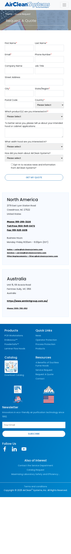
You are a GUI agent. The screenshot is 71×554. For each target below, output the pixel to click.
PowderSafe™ (12, 344)
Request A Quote (45, 374)
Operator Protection (46, 339)
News (38, 335)
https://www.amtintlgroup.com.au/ (27, 300)
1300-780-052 (17, 308)
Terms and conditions (35, 486)
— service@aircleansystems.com (26, 253)
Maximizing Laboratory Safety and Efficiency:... (35, 474)
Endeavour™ (11, 339)
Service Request (44, 369)
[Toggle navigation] (64, 5)
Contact (40, 378)
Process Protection (45, 344)
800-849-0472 (21, 225)
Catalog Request (35, 469)
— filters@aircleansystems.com (32, 256)
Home (9, 14)
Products (40, 348)
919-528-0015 (17, 230)
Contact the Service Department (35, 465)
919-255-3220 (19, 221)
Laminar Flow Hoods (15, 348)
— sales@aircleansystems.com (25, 249)
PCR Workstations (14, 335)
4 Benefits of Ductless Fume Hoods (47, 364)
